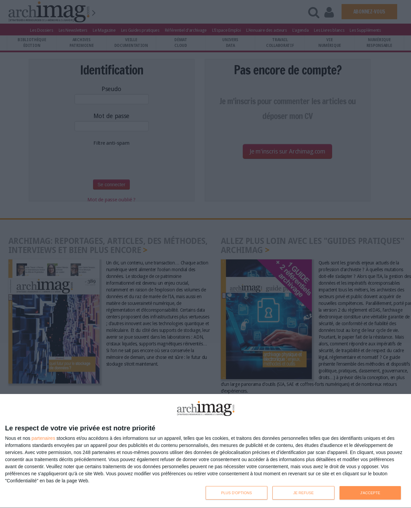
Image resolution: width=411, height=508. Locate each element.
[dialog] (205, 451)
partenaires (43, 438)
